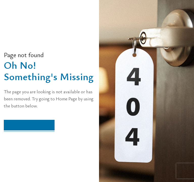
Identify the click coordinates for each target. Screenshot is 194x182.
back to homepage (29, 125)
